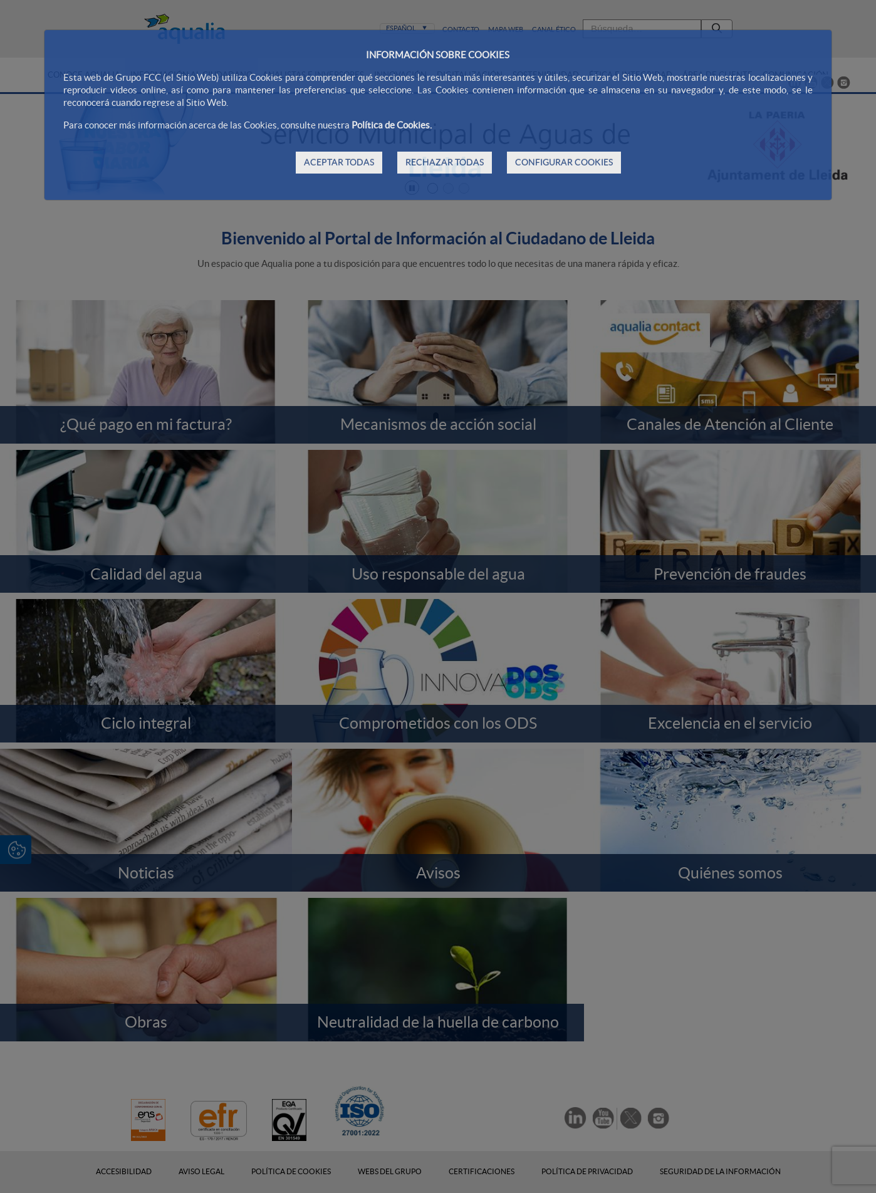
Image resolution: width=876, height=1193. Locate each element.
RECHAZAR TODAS (444, 162)
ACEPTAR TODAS (339, 162)
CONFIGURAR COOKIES (564, 162)
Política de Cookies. (392, 125)
